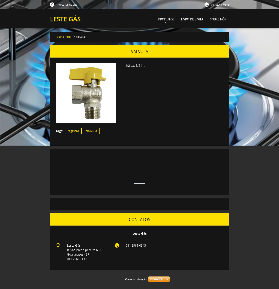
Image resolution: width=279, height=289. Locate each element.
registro (73, 131)
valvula (91, 131)
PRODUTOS (166, 20)
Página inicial (64, 36)
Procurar (52, 4)
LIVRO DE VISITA (192, 19)
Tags (59, 131)
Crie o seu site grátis (136, 279)
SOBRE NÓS (218, 19)
